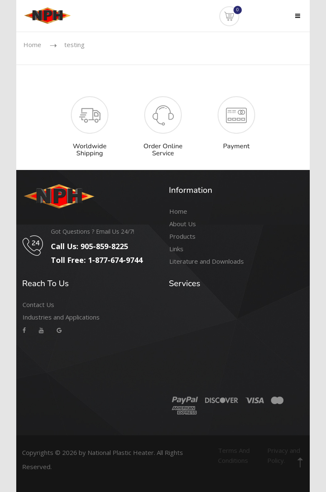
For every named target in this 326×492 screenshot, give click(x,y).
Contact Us (38, 304)
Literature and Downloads (206, 261)
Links (176, 249)
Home (32, 44)
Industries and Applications (61, 317)
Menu (292, 21)
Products (182, 236)
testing (74, 44)
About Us (182, 224)
